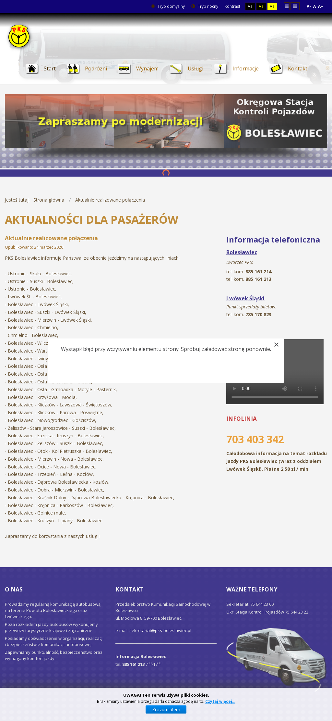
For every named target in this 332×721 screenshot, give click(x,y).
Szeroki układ (295, 6)
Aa (250, 6)
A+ (320, 6)
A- (309, 6)
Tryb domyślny (168, 6)
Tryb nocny (204, 6)
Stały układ (287, 6)
